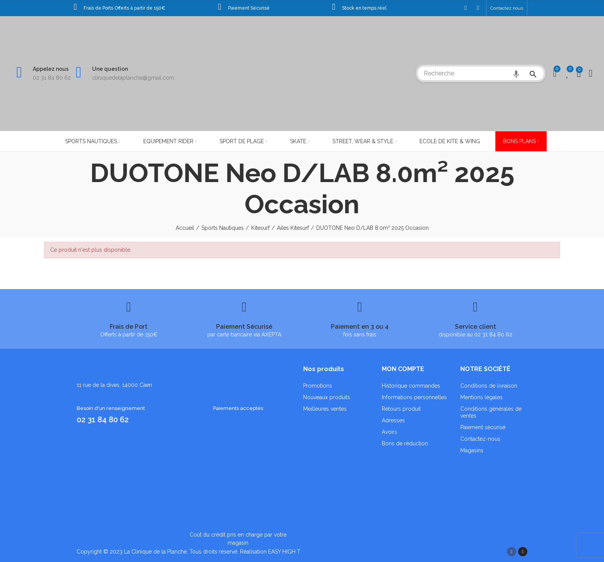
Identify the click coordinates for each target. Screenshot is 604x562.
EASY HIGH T (284, 552)
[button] (506, 8)
